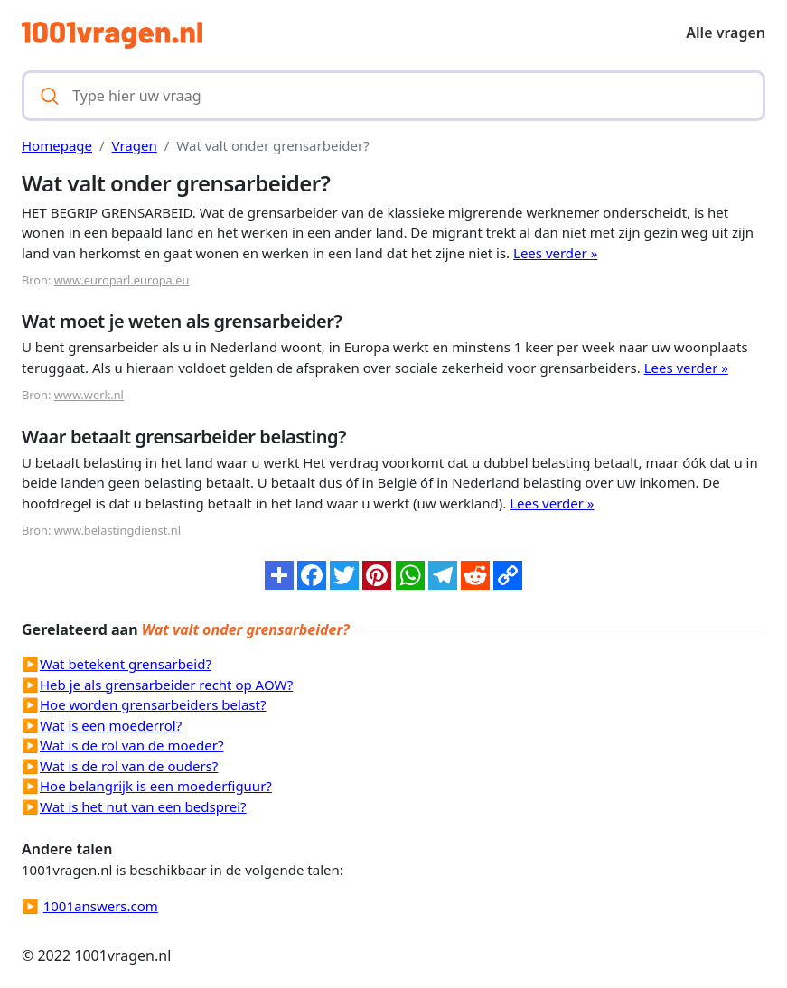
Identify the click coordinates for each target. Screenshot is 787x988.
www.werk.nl (89, 395)
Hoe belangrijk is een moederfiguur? (156, 786)
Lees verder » (555, 253)
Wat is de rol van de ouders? (129, 766)
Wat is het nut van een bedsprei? (143, 806)
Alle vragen (725, 32)
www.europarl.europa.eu (122, 280)
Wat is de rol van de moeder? (131, 745)
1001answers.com (100, 906)
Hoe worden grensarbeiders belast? (153, 704)
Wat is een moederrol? (111, 725)
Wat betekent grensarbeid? (125, 664)
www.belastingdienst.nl (117, 530)
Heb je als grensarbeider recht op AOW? (166, 685)
